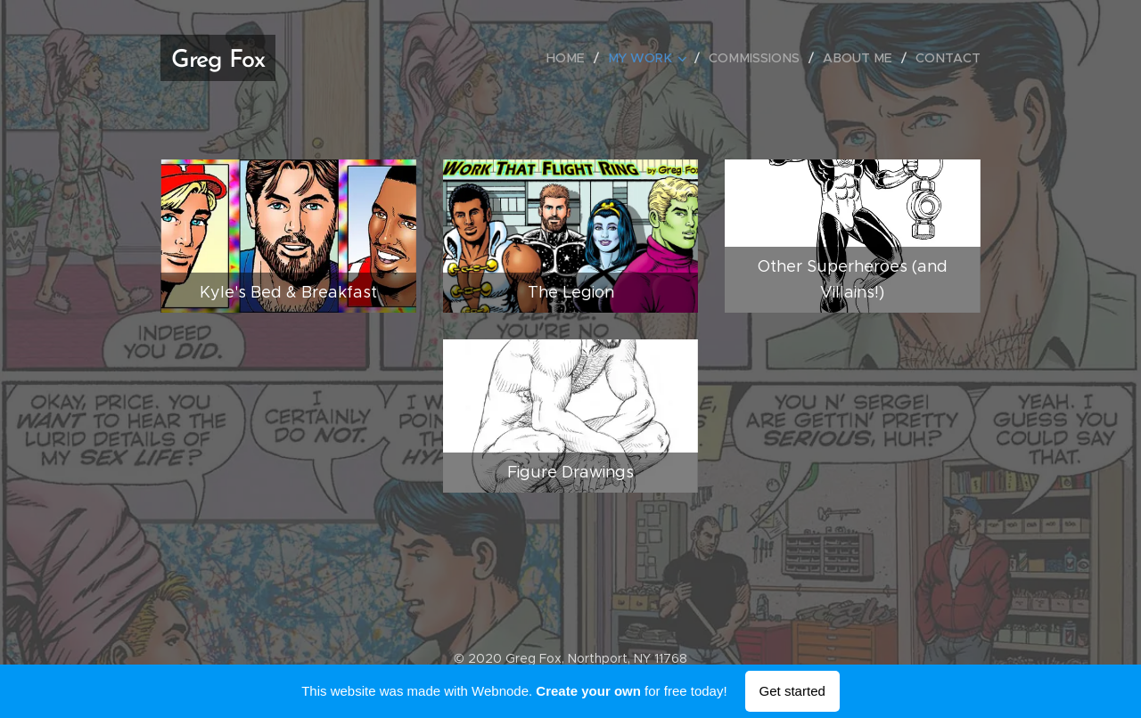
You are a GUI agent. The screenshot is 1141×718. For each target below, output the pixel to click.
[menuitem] (580, 58)
